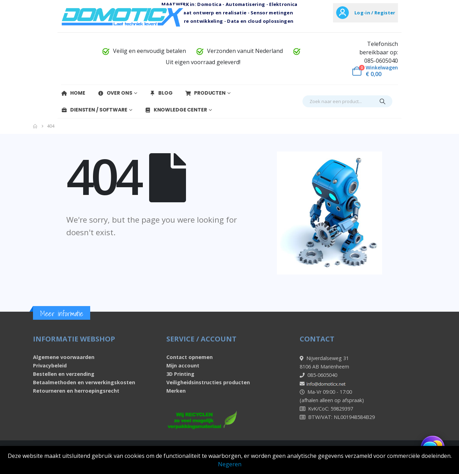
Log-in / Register (374, 12)
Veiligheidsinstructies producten (208, 382)
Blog (161, 92)
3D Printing (180, 374)
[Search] (382, 101)
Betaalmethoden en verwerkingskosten (84, 382)
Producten (205, 92)
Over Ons (115, 92)
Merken (176, 390)
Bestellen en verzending (63, 374)
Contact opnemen (189, 357)
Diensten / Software (94, 109)
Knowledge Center (176, 109)
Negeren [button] (229, 464)
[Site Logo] (122, 16)
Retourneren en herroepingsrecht (76, 390)
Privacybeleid (50, 365)
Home (73, 92)
